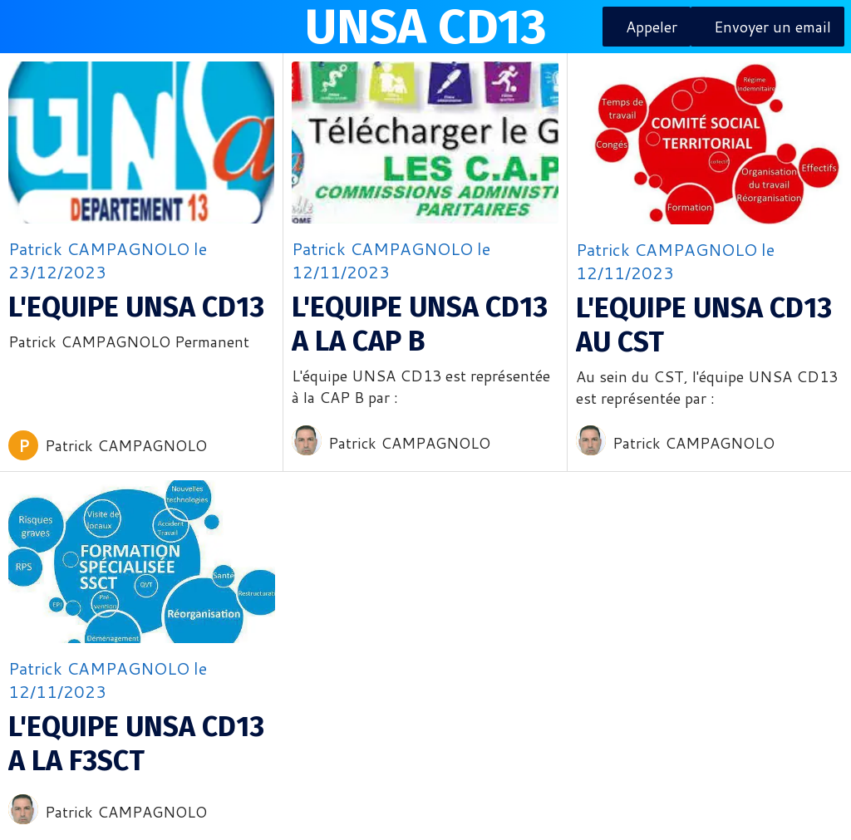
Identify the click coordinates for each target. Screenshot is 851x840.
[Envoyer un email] (767, 27)
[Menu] (27, 27)
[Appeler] (647, 27)
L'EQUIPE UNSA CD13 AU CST (704, 325)
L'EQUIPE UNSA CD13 (136, 307)
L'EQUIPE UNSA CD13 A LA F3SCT (136, 744)
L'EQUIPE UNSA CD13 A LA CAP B (420, 324)
